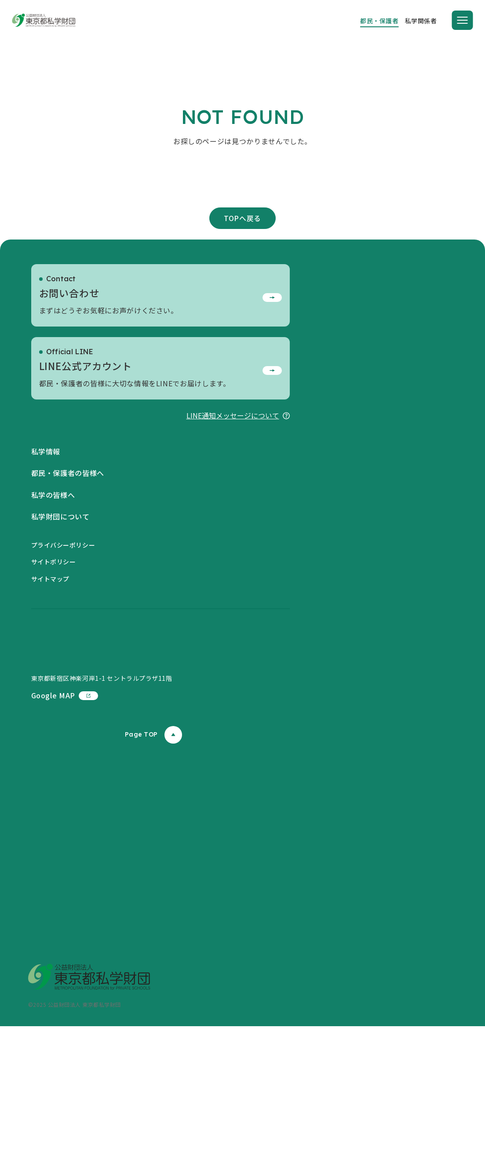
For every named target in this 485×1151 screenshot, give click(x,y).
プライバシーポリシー (63, 634)
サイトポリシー (53, 650)
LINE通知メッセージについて (238, 504)
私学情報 (46, 540)
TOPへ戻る (242, 306)
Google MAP (64, 820)
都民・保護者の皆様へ (67, 562)
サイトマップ (50, 668)
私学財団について (60, 605)
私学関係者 (421, 20)
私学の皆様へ (53, 584)
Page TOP (153, 859)
